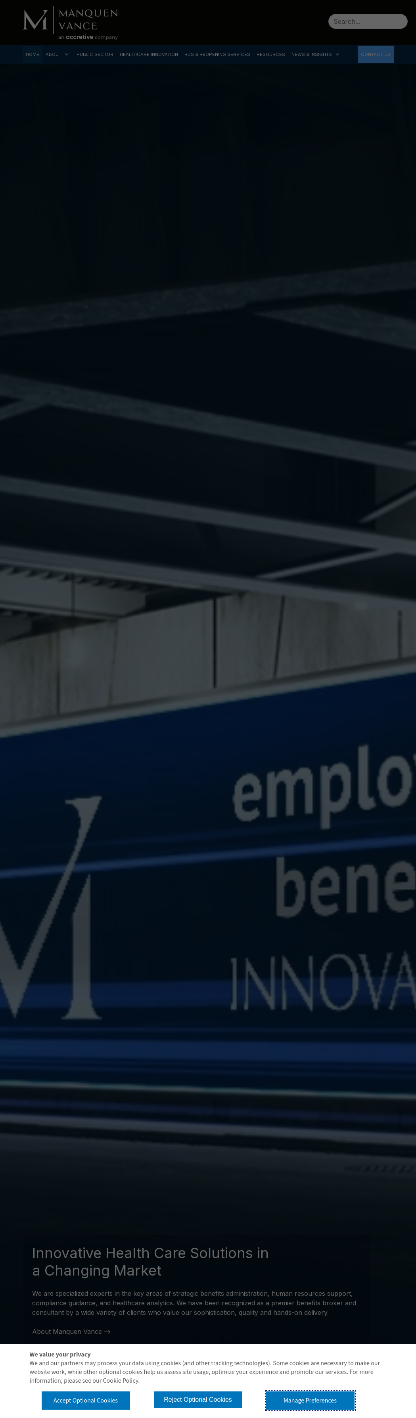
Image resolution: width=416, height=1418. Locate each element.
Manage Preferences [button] (310, 1400)
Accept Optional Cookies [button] (86, 1400)
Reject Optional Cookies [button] (198, 1399)
